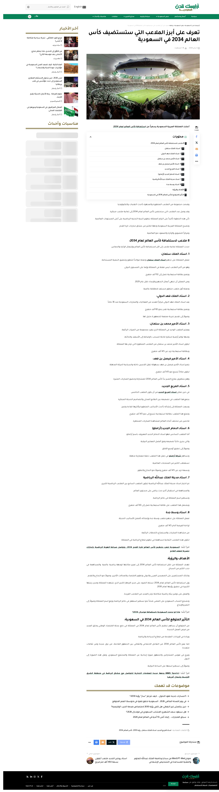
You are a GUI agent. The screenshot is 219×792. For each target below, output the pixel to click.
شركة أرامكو (171, 457)
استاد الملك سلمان (152, 262)
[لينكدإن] (28, 779)
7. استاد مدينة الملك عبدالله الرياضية (161, 181)
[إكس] (35, 779)
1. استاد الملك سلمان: (167, 149)
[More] (193, 163)
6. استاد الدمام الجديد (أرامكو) (164, 175)
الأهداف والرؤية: (173, 191)
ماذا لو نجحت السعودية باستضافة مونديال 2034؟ (151, 614)
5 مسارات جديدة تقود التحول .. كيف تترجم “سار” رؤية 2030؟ (154, 698)
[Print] (193, 157)
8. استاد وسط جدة (169, 186)
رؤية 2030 (133, 732)
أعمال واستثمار (52, 70)
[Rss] (24, 779)
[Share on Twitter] (193, 143)
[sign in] (42, 16)
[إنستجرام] (31, 779)
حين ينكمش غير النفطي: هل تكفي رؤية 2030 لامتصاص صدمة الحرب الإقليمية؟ (144, 708)
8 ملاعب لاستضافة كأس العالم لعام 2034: (162, 144)
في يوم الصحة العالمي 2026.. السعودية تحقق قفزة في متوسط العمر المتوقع (145, 703)
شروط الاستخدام (195, 785)
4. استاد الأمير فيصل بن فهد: (164, 165)
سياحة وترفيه (53, 43)
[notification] (38, 16)
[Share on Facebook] (193, 136)
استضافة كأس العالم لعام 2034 (126, 127)
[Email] (193, 150)
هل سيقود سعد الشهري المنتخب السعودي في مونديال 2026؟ (152, 714)
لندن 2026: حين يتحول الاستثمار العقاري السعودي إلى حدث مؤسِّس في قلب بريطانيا (42, 79)
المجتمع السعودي (52, 99)
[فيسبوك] (39, 779)
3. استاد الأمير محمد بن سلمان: (163, 159)
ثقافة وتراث (53, 56)
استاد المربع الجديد (163, 394)
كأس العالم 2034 (121, 732)
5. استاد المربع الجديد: (168, 170)
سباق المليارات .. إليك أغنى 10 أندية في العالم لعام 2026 (155, 719)
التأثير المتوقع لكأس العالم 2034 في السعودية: (161, 196)
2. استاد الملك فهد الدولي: (166, 154)
